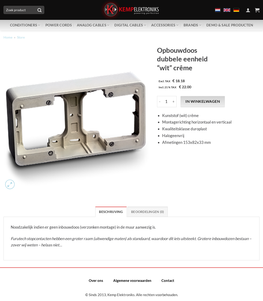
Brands (192, 25)
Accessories (164, 25)
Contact (167, 280)
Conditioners (25, 25)
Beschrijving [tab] (111, 212)
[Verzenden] (39, 10)
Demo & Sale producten (229, 25)
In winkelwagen (202, 101)
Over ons (96, 280)
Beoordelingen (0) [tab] (147, 212)
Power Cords (58, 25)
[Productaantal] (167, 101)
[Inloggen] (248, 10)
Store (21, 37)
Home (7, 37)
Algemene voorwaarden (132, 280)
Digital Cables (130, 25)
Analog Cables (93, 25)
